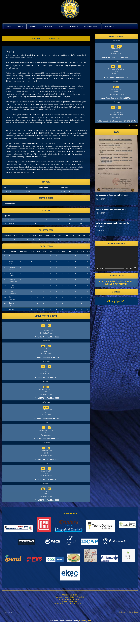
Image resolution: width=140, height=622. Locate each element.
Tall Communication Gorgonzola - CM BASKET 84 (116, 120)
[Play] (97, 268)
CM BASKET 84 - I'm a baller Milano (116, 57)
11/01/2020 (46, 422)
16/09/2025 (100, 213)
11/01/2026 (116, 41)
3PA (53, 235)
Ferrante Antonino (12, 268)
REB (22, 235)
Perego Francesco (12, 292)
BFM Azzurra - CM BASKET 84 (116, 77)
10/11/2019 (46, 463)
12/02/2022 (46, 361)
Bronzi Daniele (11, 256)
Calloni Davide (11, 286)
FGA (34, 235)
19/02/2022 (46, 341)
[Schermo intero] (135, 268)
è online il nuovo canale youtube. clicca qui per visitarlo (116, 282)
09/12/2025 (100, 199)
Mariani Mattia (11, 262)
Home (9, 26)
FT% (78, 235)
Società (20, 26)
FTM (66, 235)
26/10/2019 (46, 483)
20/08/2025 (100, 230)
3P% (59, 235)
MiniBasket (47, 26)
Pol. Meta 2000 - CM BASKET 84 (46, 357)
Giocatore (12, 251)
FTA (72, 235)
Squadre (33, 26)
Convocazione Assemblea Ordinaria (112, 194)
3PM (47, 235)
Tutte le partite (133, 126)
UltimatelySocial (85, 620)
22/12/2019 (46, 443)
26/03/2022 (46, 320)
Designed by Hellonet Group (128, 612)
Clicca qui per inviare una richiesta (69, 599)
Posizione (7, 235)
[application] (116, 258)
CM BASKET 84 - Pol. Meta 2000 (46, 336)
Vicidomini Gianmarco (13, 280)
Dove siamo (109, 26)
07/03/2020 (46, 402)
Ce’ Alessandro (13, 298)
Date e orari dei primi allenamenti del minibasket (112, 224)
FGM (28, 235)
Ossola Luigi (11, 304)
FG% (40, 235)
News (61, 26)
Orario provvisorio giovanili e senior (111, 208)
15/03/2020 (46, 381)
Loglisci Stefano (11, 274)
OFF (84, 235)
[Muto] (131, 268)
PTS (15, 235)
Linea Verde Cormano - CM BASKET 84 (116, 98)
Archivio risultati (91, 26)
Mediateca (73, 26)
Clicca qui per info (116, 301)
